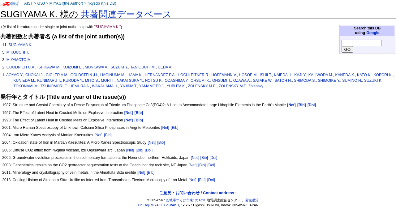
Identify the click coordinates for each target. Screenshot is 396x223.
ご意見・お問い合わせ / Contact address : (197, 192)
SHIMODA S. (305, 80)
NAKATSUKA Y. (130, 80)
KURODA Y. (73, 80)
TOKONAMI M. (26, 86)
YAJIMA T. (128, 86)
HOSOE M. (248, 75)
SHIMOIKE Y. (329, 80)
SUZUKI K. (373, 80)
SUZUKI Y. (119, 67)
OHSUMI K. (200, 80)
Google (372, 33)
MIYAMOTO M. (19, 60)
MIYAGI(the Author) (66, 3)
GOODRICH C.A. (20, 67)
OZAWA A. (242, 80)
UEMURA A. (80, 86)
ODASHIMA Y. (176, 80)
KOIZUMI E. (72, 67)
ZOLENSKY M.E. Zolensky (241, 86)
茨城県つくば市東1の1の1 (186, 200)
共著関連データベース (126, 14)
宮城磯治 (252, 200)
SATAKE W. (262, 80)
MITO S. (92, 80)
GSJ (41, 3)
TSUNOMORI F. (54, 86)
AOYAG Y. (14, 75)
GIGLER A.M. (57, 75)
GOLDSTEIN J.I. (84, 75)
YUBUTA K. (176, 86)
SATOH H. (283, 80)
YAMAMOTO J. (152, 86)
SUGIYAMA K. (20, 45)
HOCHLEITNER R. (193, 75)
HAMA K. (135, 75)
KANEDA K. (345, 75)
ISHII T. (266, 75)
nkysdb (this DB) (102, 3)
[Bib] (174, 127)
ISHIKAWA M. (48, 67)
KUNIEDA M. (24, 80)
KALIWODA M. (320, 75)
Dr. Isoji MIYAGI (150, 205)
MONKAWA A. (96, 67)
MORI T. (107, 80)
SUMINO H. (352, 80)
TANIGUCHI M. (143, 67)
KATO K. (364, 75)
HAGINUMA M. (112, 75)
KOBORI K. (383, 75)
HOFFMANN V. (224, 75)
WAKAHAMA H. (105, 86)
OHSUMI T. (221, 80)
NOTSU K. (154, 80)
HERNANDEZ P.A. (160, 75)
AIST (28, 3)
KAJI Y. (300, 75)
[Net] (165, 127)
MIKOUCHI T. (17, 52)
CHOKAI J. (34, 75)
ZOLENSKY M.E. (202, 86)
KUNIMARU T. (49, 80)
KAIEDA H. (283, 75)
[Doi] (149, 150)
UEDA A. (165, 67)
